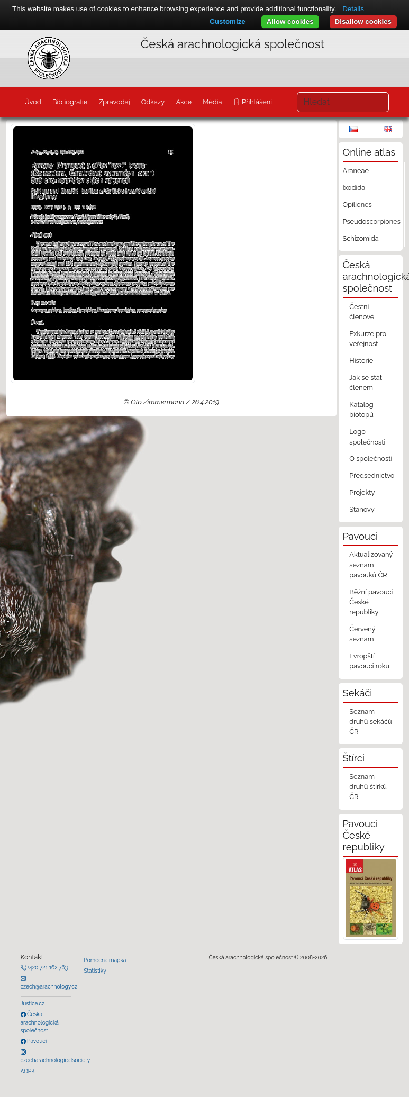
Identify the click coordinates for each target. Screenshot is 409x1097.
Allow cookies (290, 21)
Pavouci (36, 1041)
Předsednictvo (371, 475)
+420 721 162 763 (47, 967)
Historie (361, 361)
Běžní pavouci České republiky (371, 602)
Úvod (32, 102)
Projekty (362, 492)
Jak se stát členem (365, 383)
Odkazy (153, 102)
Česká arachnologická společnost (40, 1022)
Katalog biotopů (361, 410)
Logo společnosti (367, 437)
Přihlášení (256, 102)
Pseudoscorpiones (372, 221)
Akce (184, 102)
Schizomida (361, 238)
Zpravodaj (114, 102)
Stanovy (362, 509)
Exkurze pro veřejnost (367, 339)
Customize (227, 21)
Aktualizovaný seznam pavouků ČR (371, 564)
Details (353, 9)
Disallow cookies (363, 21)
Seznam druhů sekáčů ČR (370, 722)
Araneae (356, 171)
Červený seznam (362, 634)
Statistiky (95, 970)
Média (212, 102)
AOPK (28, 1071)
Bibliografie (69, 102)
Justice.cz (33, 1003)
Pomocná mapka (105, 960)
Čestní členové (361, 312)
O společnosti (370, 459)
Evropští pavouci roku (369, 661)
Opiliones (357, 204)
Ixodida (354, 188)
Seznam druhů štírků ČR (368, 787)
